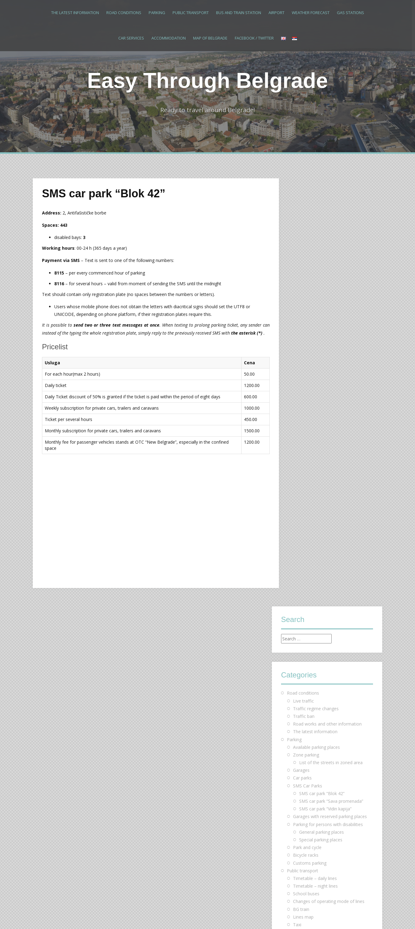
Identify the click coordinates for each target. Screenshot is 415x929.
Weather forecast (310, 12)
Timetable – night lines (315, 458)
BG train (301, 481)
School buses (306, 465)
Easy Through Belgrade (207, 81)
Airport (276, 12)
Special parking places (320, 412)
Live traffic (303, 272)
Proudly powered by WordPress (64, 916)
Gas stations (350, 12)
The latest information (75, 12)
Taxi (297, 496)
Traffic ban (303, 288)
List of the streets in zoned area (331, 334)
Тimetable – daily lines (315, 450)
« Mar (286, 807)
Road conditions (123, 12)
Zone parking (306, 326)
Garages (301, 342)
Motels (300, 573)
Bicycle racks (305, 427)
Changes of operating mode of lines (328, 473)
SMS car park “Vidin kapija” (325, 381)
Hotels (299, 558)
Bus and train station (238, 12)
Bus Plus (301, 504)
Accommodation (168, 38)
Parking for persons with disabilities (328, 396)
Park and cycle (307, 419)
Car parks (302, 350)
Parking (157, 12)
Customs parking (309, 435)
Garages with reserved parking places (330, 388)
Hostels (300, 566)
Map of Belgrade (210, 38)
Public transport (191, 12)
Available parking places (316, 319)
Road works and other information (327, 296)
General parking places (321, 404)
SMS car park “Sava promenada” (331, 373)
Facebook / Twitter (254, 38)
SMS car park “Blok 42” (322, 365)
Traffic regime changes (316, 280)
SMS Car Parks (307, 357)
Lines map (303, 488)
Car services (131, 38)
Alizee (122, 916)
